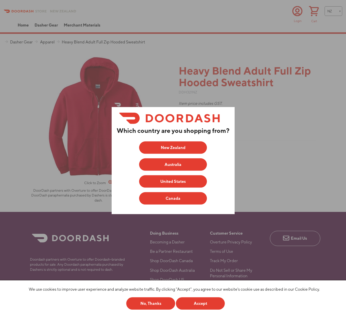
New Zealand (173, 147)
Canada (173, 198)
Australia (173, 164)
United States (173, 181)
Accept (200, 303)
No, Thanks (150, 303)
